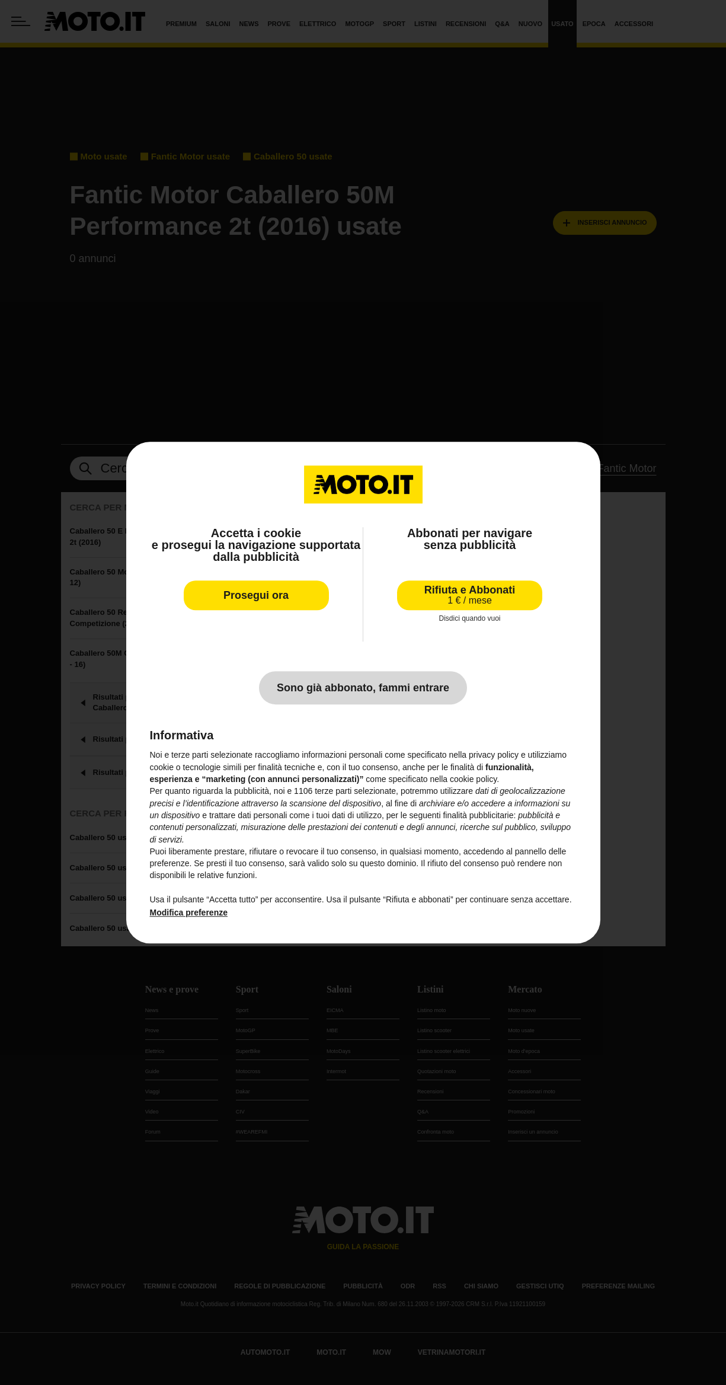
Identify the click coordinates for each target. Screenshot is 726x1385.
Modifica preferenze (189, 913)
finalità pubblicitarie (478, 815)
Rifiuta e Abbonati (469, 595)
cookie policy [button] (473, 779)
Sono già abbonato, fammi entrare (363, 688)
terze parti (333, 791)
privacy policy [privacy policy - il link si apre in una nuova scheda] (494, 755)
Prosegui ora (256, 595)
